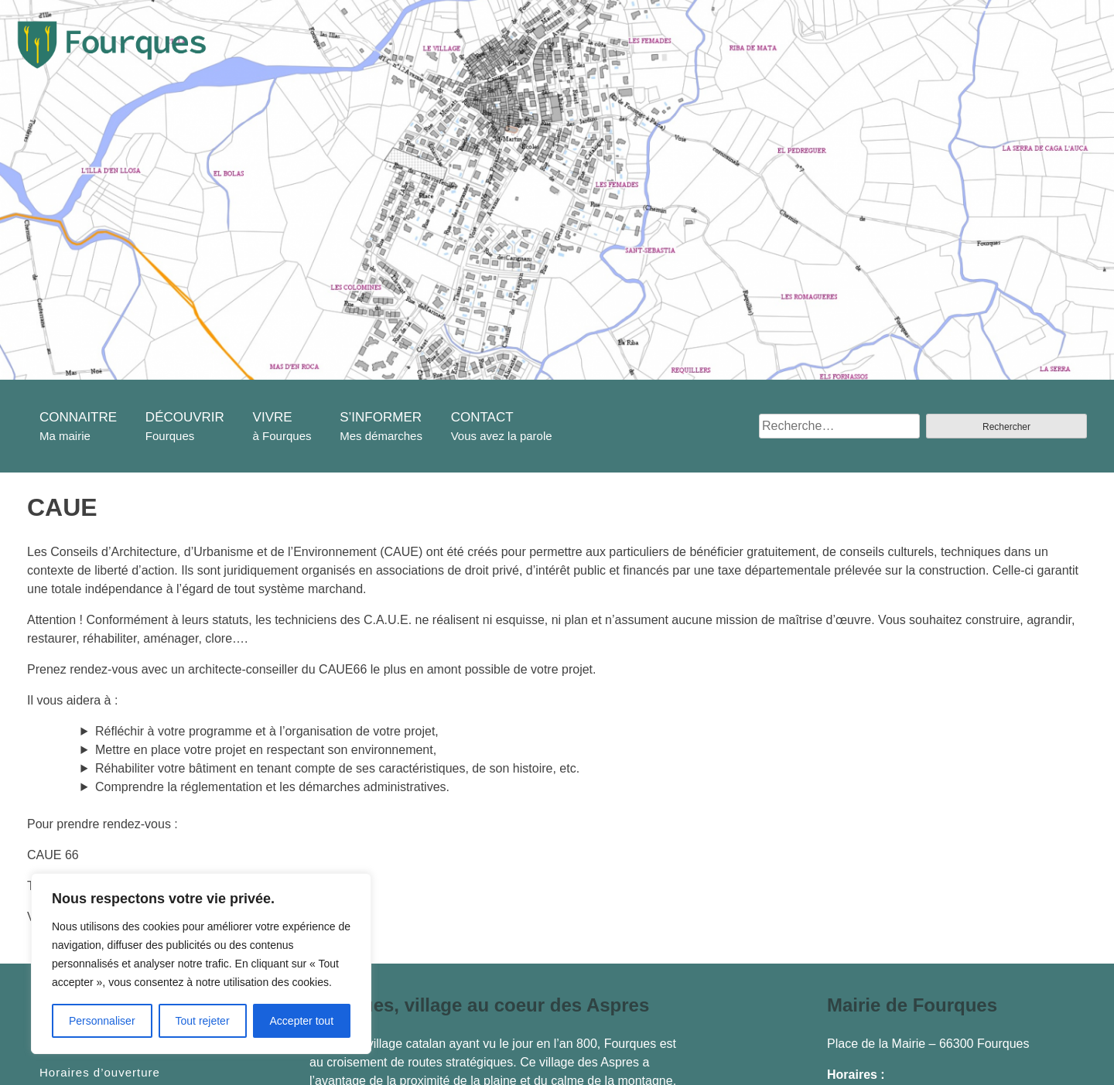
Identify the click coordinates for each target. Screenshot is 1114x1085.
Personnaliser (102, 1021)
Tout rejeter (203, 1021)
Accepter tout (302, 1021)
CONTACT (482, 417)
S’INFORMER (381, 417)
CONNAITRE (78, 417)
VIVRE (272, 417)
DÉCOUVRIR (184, 417)
